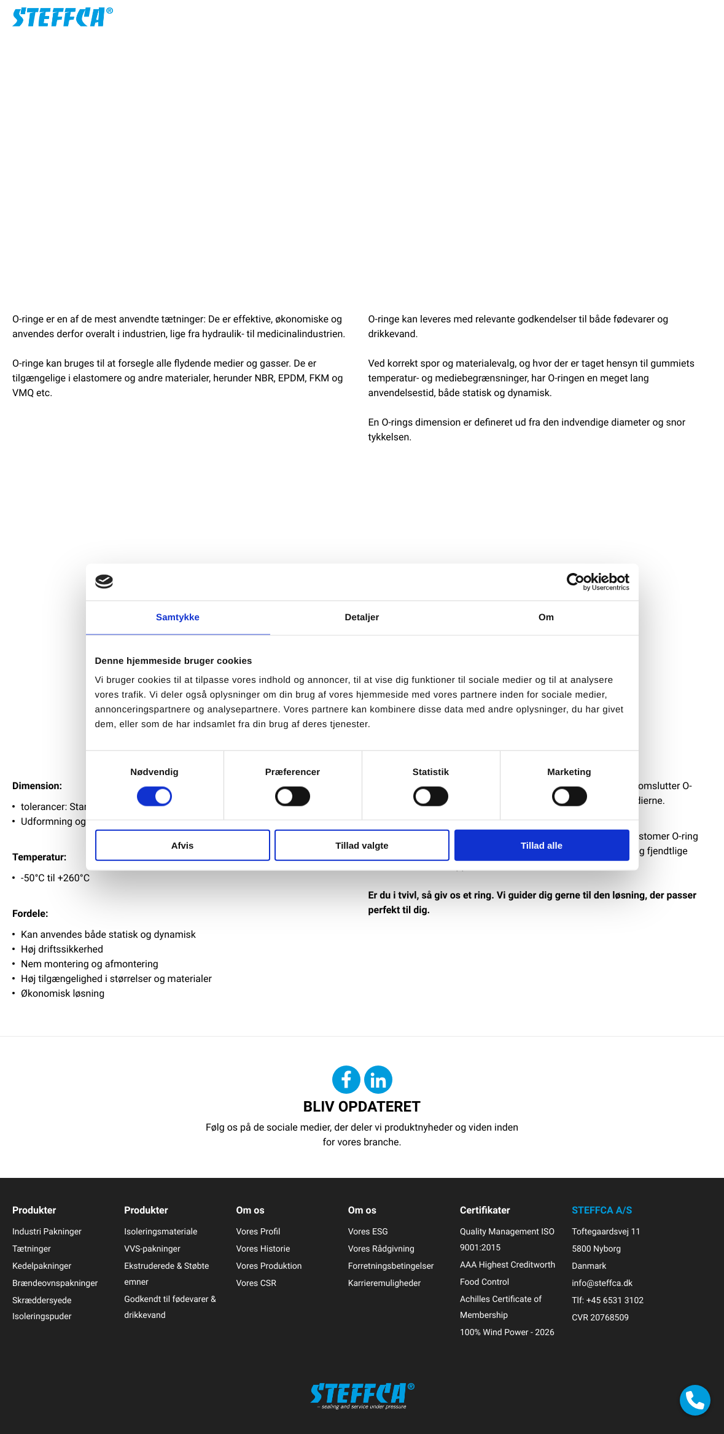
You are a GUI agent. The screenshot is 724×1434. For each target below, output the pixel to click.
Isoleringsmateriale (160, 1231)
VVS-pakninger (152, 1249)
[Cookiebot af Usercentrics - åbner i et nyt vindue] (575, 581)
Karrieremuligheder (384, 1283)
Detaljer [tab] (362, 617)
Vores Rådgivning (381, 1249)
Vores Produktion (269, 1266)
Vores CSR (256, 1283)
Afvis (182, 845)
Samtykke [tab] (178, 617)
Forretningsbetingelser (391, 1266)
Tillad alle (541, 845)
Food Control (484, 1282)
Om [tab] (546, 617)
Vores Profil (258, 1231)
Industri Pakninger (47, 1231)
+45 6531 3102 (615, 1300)
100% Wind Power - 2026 (507, 1332)
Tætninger (31, 1249)
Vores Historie (263, 1249)
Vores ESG (368, 1231)
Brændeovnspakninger (55, 1283)
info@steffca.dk (602, 1283)
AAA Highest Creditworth (507, 1265)
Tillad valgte (361, 845)
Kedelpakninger (41, 1266)
